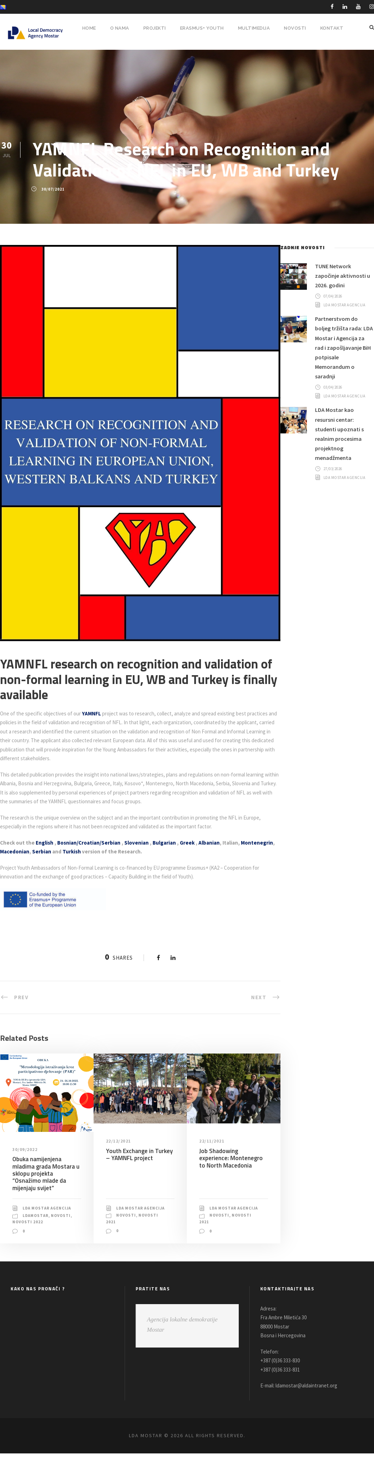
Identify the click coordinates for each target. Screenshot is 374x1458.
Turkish (109, 851)
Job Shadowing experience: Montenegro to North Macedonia (233, 1158)
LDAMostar (36, 1220)
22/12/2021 (119, 1141)
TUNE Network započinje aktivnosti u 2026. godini (344, 275)
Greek (195, 843)
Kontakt (331, 28)
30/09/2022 (25, 1149)
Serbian (78, 851)
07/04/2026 (334, 296)
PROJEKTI (151, 28)
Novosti (22, 1227)
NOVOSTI (295, 28)
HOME (83, 28)
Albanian (218, 843)
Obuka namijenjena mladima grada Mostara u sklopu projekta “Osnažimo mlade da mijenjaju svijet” (45, 1173)
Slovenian (141, 843)
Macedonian (50, 851)
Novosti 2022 (51, 1227)
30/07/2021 (52, 189)
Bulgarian (171, 843)
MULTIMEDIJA (253, 28)
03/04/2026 (334, 400)
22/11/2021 (212, 1141)
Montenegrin (16, 851)
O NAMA (115, 28)
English (45, 843)
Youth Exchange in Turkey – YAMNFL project (138, 1154)
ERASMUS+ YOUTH (199, 28)
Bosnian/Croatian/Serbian (92, 843)
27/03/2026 (334, 486)
